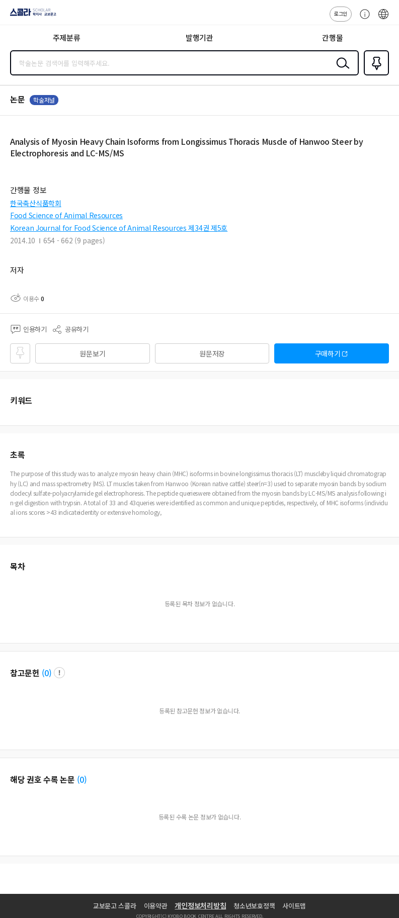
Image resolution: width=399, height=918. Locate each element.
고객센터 (362, 19)
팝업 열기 (59, 672)
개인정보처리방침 (200, 905)
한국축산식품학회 (35, 203)
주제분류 (67, 37)
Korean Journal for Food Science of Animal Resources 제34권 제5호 (118, 228)
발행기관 (199, 37)
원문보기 (92, 353)
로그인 (340, 13)
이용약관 (156, 905)
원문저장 (212, 353)
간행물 (332, 37)
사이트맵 (294, 905)
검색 (340, 70)
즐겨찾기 (374, 74)
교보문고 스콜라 (114, 905)
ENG (383, 19)
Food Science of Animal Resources (66, 215)
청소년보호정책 (254, 905)
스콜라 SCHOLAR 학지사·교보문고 (30, 15)
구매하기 (328, 353)
